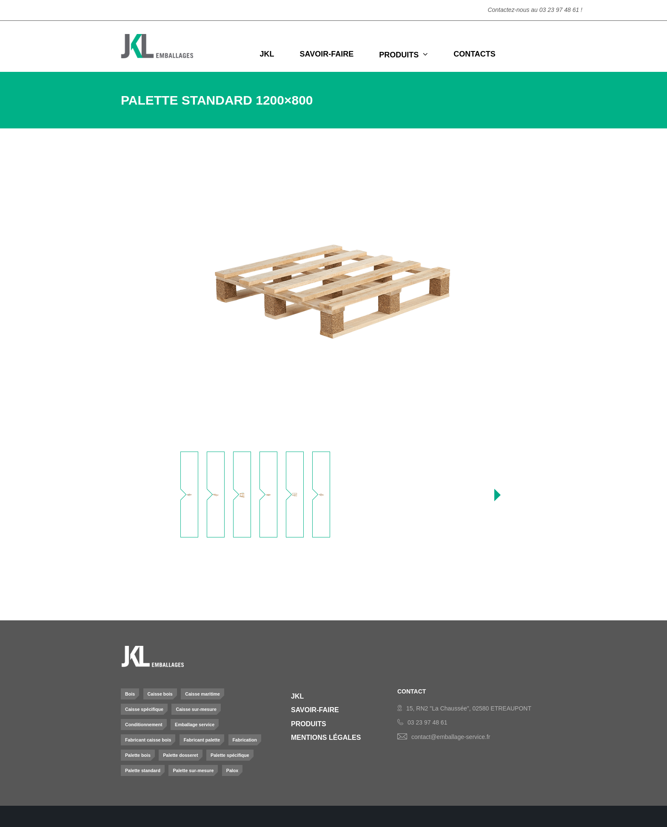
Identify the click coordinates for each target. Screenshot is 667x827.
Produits (308, 724)
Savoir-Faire (315, 709)
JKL (297, 696)
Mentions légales (326, 737)
